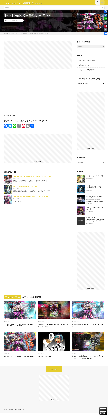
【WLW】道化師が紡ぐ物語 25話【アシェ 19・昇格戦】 (31, 198)
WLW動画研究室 (19, 412)
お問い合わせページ (84, 66)
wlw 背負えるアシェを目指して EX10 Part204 (18, 359)
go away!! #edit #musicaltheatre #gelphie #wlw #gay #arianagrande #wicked (95, 220)
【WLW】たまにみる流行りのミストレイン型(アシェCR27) (32, 178)
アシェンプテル (18, 22)
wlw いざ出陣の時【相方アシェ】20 (25, 188)
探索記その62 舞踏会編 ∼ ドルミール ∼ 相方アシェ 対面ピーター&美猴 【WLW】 (88, 359)
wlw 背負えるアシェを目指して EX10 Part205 (18, 327)
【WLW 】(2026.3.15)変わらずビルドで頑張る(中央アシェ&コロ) (54, 327)
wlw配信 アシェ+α (45, 358)
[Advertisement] (37, 55)
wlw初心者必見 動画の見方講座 (88, 62)
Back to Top (54, 372)
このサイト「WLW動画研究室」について (90, 71)
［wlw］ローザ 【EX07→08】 (94, 177)
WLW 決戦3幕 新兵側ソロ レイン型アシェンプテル (88, 327)
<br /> (38, 95)
